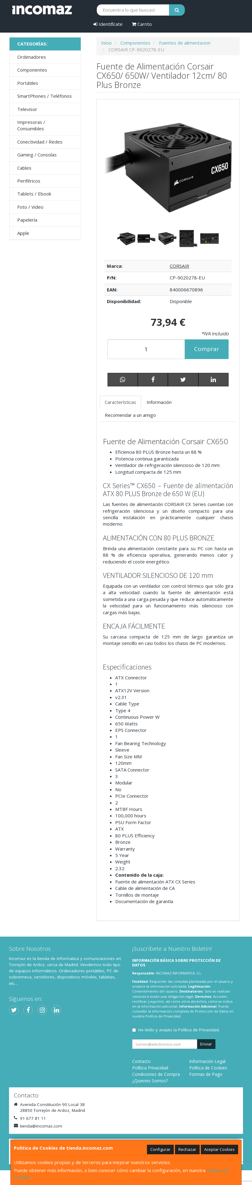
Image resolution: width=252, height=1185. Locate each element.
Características (120, 402)
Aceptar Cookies (219, 1149)
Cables (24, 168)
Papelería (27, 220)
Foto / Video (30, 207)
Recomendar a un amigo (130, 415)
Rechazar (187, 1149)
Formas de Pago (205, 1074)
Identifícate (108, 24)
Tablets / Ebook (34, 194)
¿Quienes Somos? (150, 1081)
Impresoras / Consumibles (31, 125)
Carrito (142, 24)
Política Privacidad (150, 1068)
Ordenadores (31, 57)
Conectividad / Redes (40, 142)
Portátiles (27, 83)
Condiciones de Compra (156, 1074)
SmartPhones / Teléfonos (44, 96)
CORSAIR (179, 266)
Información (159, 402)
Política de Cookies (208, 1068)
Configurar (160, 1149)
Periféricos (28, 181)
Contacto (141, 1061)
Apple (23, 233)
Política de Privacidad (163, 1016)
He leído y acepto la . (179, 1030)
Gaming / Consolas (37, 155)
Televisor (27, 109)
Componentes (32, 70)
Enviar (206, 1044)
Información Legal (207, 1061)
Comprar (206, 349)
